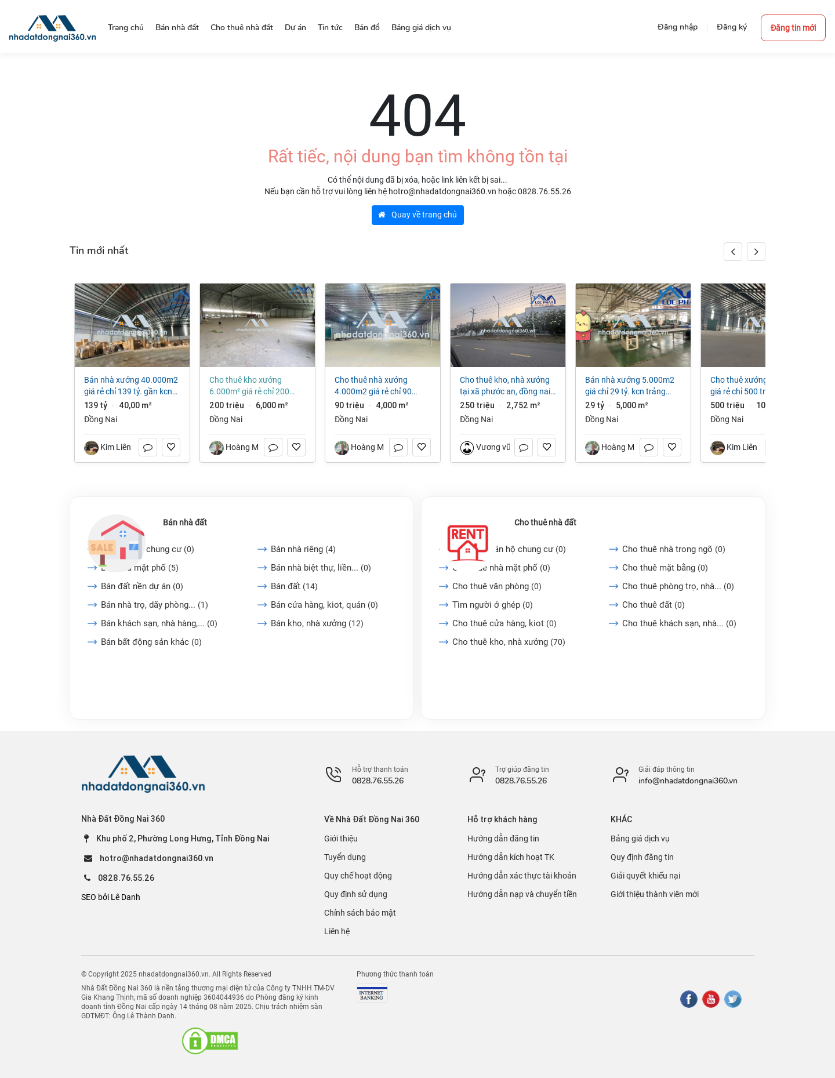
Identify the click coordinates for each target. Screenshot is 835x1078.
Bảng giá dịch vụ (640, 838)
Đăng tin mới (793, 27)
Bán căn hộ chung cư (147, 549)
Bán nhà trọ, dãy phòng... (154, 605)
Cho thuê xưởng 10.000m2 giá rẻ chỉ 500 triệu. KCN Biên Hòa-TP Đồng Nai (758, 386)
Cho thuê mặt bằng (665, 567)
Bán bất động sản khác (151, 642)
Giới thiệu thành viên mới (655, 894)
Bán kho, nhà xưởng (317, 623)
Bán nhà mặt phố (140, 567)
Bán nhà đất (185, 522)
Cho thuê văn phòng (497, 586)
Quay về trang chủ (417, 214)
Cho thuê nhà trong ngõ (673, 549)
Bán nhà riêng (303, 549)
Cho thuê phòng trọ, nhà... (678, 586)
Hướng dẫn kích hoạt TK (510, 857)
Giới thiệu (341, 838)
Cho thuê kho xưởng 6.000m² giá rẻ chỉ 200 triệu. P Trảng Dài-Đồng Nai (255, 386)
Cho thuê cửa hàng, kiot (504, 623)
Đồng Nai (100, 419)
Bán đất (294, 586)
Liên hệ (337, 931)
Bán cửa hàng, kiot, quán (324, 605)
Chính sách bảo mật (360, 912)
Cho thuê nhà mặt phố (501, 567)
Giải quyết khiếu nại (645, 875)
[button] (756, 251)
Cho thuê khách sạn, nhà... (679, 623)
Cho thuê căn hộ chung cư (509, 549)
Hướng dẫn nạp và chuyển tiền (522, 894)
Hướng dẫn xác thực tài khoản (521, 875)
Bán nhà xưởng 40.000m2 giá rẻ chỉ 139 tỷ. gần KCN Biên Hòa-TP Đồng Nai (131, 386)
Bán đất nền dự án (142, 586)
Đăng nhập (678, 26)
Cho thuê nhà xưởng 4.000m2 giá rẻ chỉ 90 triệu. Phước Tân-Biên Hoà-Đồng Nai (381, 386)
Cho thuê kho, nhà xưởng (508, 642)
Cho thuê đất (653, 605)
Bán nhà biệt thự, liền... (321, 567)
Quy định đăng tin (642, 857)
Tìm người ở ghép (492, 605)
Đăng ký (732, 26)
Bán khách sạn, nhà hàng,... (159, 623)
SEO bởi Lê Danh (110, 897)
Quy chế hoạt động (358, 875)
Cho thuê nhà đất (545, 522)
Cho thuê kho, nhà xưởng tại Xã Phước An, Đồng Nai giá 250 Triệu (505, 386)
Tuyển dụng (345, 857)
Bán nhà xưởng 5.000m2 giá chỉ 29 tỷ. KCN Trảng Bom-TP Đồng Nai (629, 386)
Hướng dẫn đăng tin (503, 838)
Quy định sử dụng (355, 894)
